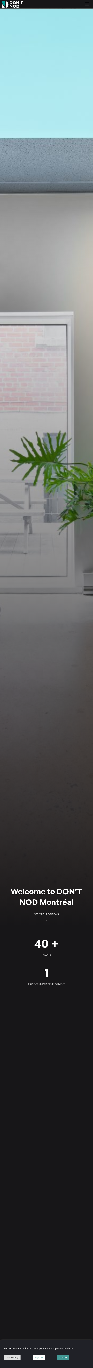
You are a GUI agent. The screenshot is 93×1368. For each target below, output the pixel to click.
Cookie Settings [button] (12, 1357)
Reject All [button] (39, 1357)
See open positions (46, 917)
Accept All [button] (63, 1357)
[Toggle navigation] (87, 4)
